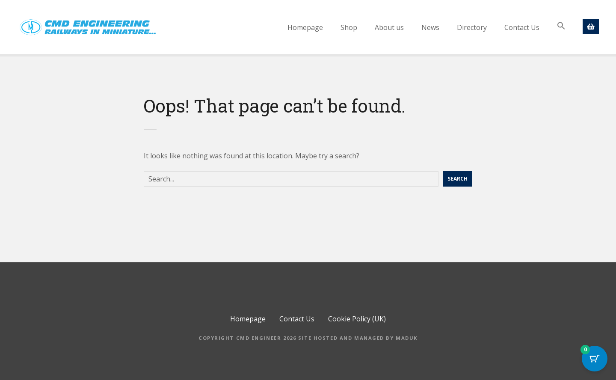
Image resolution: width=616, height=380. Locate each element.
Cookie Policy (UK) (357, 319)
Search (457, 178)
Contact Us (521, 27)
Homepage (305, 27)
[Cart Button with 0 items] (594, 358)
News (430, 27)
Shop (349, 27)
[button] (561, 26)
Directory (472, 27)
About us (389, 27)
